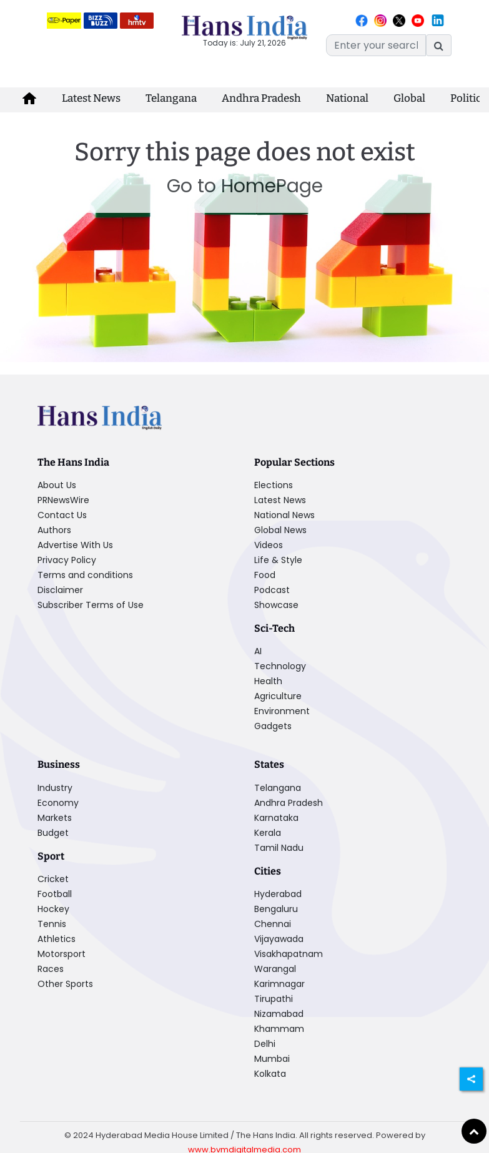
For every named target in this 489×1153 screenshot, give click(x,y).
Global (409, 98)
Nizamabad (279, 1013)
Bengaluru (276, 909)
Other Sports (65, 983)
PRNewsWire (63, 500)
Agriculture (278, 696)
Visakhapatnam (288, 953)
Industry (54, 787)
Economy (58, 802)
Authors (54, 530)
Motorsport (61, 953)
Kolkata (270, 1073)
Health (268, 681)
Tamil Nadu (279, 847)
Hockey (53, 909)
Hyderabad (278, 894)
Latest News (91, 98)
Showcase (276, 605)
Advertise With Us (75, 545)
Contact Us (62, 515)
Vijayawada (279, 939)
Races (50, 968)
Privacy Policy (66, 560)
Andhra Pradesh (261, 98)
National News (284, 515)
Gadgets (273, 726)
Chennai (272, 924)
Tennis (51, 924)
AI (258, 651)
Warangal (275, 968)
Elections (273, 485)
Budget (53, 832)
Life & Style (278, 560)
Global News (280, 530)
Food (264, 575)
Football (54, 894)
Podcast (272, 590)
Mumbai (272, 1058)
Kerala (267, 832)
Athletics (56, 939)
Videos (268, 545)
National (347, 98)
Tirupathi (273, 998)
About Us (56, 485)
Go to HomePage (244, 186)
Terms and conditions (85, 575)
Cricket (53, 879)
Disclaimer (60, 590)
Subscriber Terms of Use (90, 605)
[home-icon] (29, 98)
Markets (54, 817)
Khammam (279, 1028)
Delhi (264, 1043)
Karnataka (276, 817)
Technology (280, 666)
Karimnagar (279, 983)
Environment (282, 711)
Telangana (171, 98)
